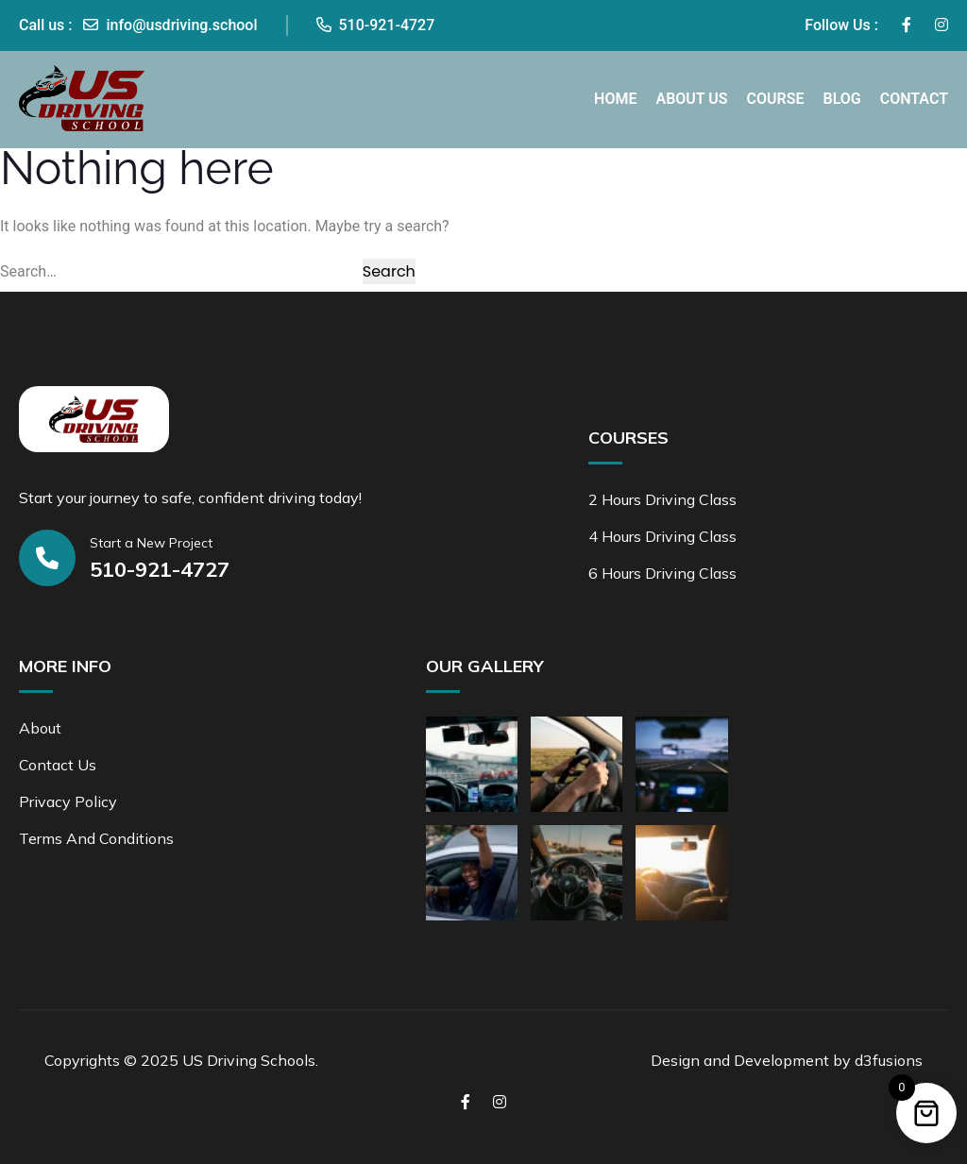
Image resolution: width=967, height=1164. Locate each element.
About (40, 727)
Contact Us (57, 764)
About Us (691, 99)
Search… (28, 271)
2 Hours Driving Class (662, 499)
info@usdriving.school (170, 25)
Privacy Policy (68, 801)
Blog (841, 99)
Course (776, 99)
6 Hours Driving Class (662, 573)
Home (615, 99)
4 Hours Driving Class (662, 536)
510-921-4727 (375, 25)
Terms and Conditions (96, 838)
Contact (914, 99)
